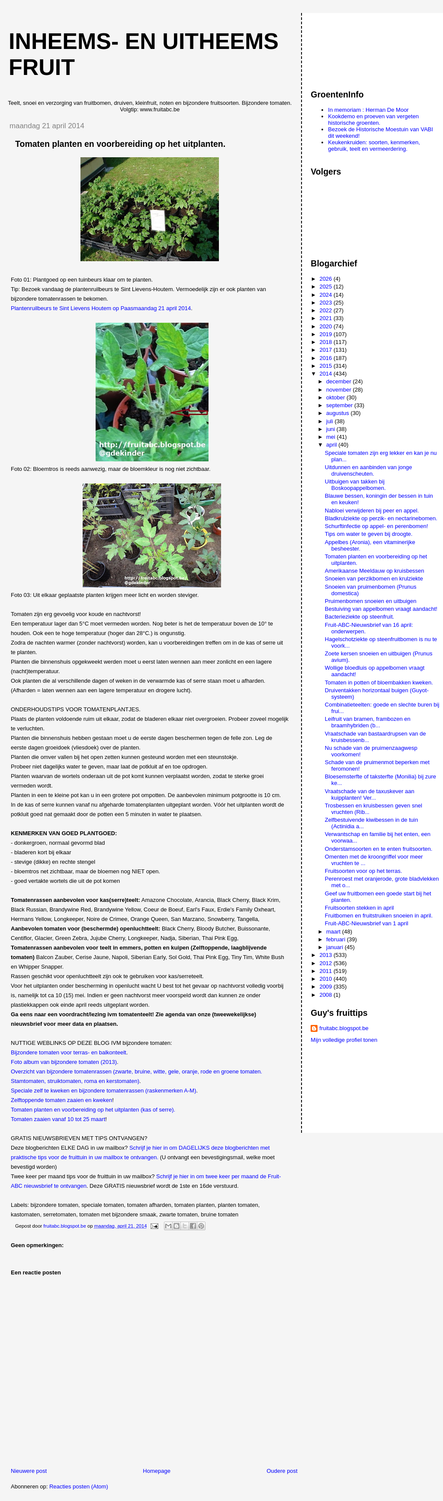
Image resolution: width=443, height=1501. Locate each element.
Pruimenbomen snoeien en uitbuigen (371, 601)
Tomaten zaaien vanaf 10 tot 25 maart (58, 1119)
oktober (336, 397)
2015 (326, 366)
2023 (326, 302)
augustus (338, 413)
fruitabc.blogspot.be (343, 1028)
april (332, 444)
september (340, 405)
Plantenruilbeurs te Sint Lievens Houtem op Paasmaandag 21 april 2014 (101, 308)
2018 (326, 342)
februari (336, 939)
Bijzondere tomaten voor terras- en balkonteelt (68, 1052)
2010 (326, 979)
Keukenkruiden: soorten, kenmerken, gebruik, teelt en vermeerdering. (374, 145)
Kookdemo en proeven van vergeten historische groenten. (373, 119)
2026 (326, 279)
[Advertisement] (349, 47)
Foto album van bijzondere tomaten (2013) (64, 1062)
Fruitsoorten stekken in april (359, 907)
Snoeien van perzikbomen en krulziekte (374, 578)
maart (334, 931)
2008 (326, 995)
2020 (326, 326)
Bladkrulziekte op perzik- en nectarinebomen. (381, 518)
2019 (326, 334)
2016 (326, 358)
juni (331, 429)
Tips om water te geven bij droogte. (369, 534)
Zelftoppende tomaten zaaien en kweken (61, 1100)
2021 (326, 318)
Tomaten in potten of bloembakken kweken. (379, 682)
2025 (326, 286)
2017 (326, 350)
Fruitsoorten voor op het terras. (363, 871)
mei (331, 437)
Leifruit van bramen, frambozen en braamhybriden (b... (368, 722)
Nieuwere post (29, 1471)
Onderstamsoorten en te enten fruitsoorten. (379, 849)
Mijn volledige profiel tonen (344, 1040)
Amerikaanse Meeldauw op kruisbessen (374, 570)
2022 (326, 310)
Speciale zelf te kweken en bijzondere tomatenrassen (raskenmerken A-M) (103, 1090)
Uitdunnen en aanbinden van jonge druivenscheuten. (368, 470)
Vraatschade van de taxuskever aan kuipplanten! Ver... (369, 794)
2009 (326, 986)
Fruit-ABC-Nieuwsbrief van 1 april (366, 923)
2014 (326, 373)
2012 (326, 963)
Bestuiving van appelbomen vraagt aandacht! (381, 609)
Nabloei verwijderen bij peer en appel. (372, 510)
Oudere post (282, 1471)
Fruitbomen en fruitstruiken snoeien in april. (379, 915)
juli (330, 421)
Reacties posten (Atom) (78, 1486)
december (339, 381)
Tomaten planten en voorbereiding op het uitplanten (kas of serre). (93, 1109)
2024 (326, 295)
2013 (326, 955)
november (339, 389)
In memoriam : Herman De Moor (368, 110)
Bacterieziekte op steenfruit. (359, 616)
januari (335, 947)
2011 (326, 971)
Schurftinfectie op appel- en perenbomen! (376, 526)
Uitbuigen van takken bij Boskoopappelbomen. (355, 484)
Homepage (156, 1471)
